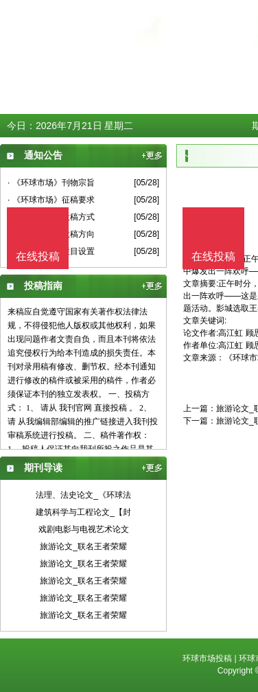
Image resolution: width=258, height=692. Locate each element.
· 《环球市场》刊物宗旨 (51, 182)
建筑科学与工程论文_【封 (83, 512)
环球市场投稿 (207, 658)
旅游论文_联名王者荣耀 (83, 546)
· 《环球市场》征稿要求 (51, 200)
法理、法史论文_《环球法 (83, 495)
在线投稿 (213, 256)
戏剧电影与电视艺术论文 (83, 529)
